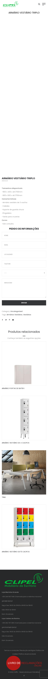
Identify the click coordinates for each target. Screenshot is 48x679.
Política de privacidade (27, 654)
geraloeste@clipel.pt (9, 627)
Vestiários (27, 314)
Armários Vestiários (14, 314)
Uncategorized (16, 311)
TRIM (4, 497)
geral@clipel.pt (7, 601)
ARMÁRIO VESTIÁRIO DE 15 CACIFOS (16, 551)
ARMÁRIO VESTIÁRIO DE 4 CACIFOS (15, 443)
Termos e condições (11, 650)
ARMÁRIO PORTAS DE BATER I (13, 388)
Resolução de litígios (27, 650)
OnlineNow (36, 672)
